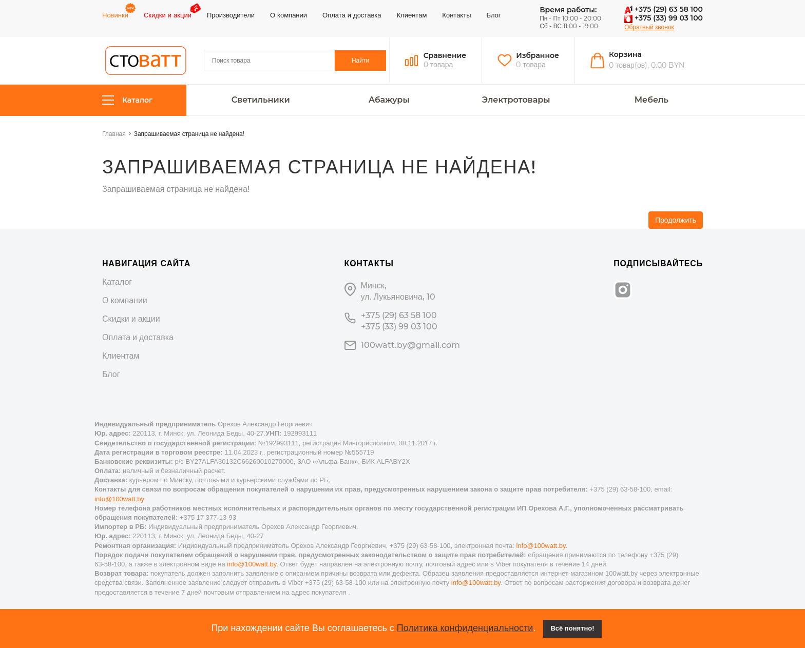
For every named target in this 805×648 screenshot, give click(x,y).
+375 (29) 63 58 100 (663, 9)
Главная (114, 134)
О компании (288, 15)
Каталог (127, 100)
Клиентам (412, 15)
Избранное (537, 55)
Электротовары (516, 100)
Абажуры (389, 100)
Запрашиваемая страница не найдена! (189, 134)
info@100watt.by (119, 499)
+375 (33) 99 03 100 (663, 18)
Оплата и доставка (351, 15)
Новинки (115, 15)
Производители (231, 15)
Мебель (651, 100)
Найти (360, 60)
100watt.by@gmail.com (410, 345)
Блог (494, 15)
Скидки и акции (167, 15)
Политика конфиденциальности (465, 628)
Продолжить (675, 220)
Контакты (456, 15)
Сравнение (445, 55)
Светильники (261, 100)
